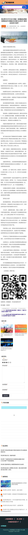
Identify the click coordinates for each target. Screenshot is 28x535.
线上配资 (19, 519)
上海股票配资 (9, 519)
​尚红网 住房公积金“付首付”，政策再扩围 (13, 505)
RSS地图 (17, 529)
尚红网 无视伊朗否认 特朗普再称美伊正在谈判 (12, 464)
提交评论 (6, 395)
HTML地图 (22, 529)
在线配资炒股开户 (13, 522)
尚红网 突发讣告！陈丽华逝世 (8, 455)
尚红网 (3, 26)
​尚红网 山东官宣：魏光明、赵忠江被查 (12, 490)
